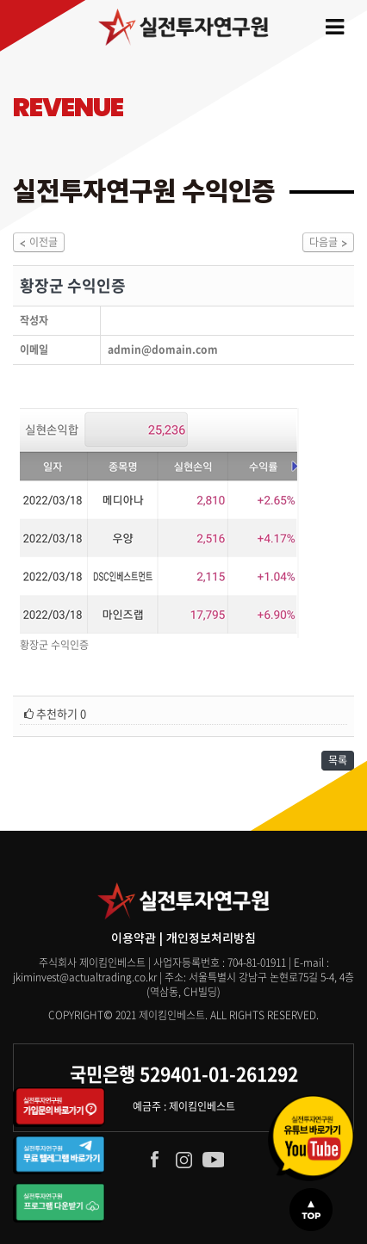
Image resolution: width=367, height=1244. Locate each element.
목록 (337, 760)
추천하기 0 (55, 713)
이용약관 (133, 937)
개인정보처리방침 (211, 937)
